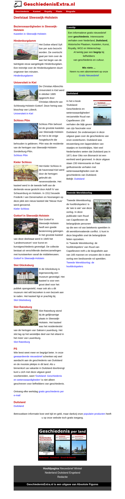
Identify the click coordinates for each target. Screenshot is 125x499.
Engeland (74, 472)
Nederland (51, 472)
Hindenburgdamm (23, 75)
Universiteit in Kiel (23, 113)
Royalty (48, 11)
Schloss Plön (21, 155)
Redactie (62, 477)
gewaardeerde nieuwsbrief (28, 356)
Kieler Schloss (21, 208)
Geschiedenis (22, 11)
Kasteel (37, 11)
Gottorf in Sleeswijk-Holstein (29, 258)
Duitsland (19, 406)
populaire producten (94, 413)
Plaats (59, 11)
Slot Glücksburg (22, 300)
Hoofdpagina (51, 468)
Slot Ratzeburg (22, 341)
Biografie (70, 11)
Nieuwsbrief (66, 468)
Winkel (78, 468)
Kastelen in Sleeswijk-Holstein (30, 33)
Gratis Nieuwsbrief (89, 75)
